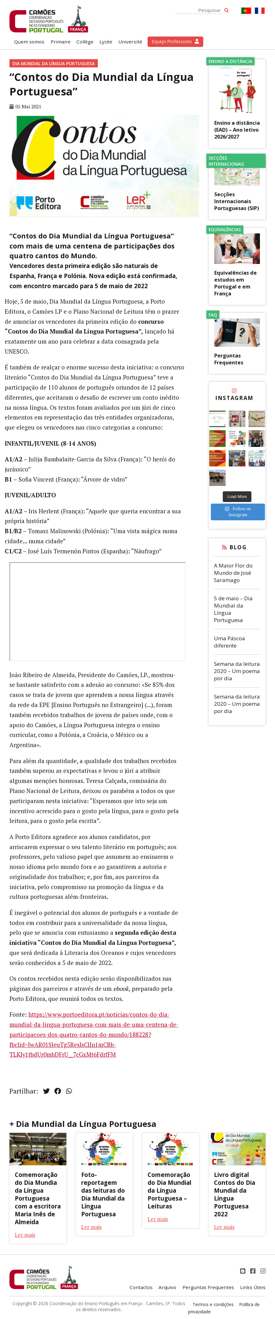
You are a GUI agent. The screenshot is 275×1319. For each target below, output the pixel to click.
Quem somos (29, 41)
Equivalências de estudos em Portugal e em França (235, 283)
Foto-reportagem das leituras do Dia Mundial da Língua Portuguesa (103, 1194)
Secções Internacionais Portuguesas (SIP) (236, 201)
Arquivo (167, 1287)
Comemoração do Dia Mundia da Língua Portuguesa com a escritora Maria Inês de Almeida (38, 1198)
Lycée (105, 41)
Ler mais (25, 1234)
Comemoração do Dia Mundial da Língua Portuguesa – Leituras (169, 1190)
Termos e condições (213, 1304)
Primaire (60, 41)
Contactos (141, 1287)
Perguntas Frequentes (228, 359)
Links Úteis (253, 1287)
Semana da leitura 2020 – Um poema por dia (237, 671)
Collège (84, 41)
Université (130, 41)
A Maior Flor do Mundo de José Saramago (233, 573)
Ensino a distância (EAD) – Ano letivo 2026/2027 (237, 129)
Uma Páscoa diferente (229, 642)
